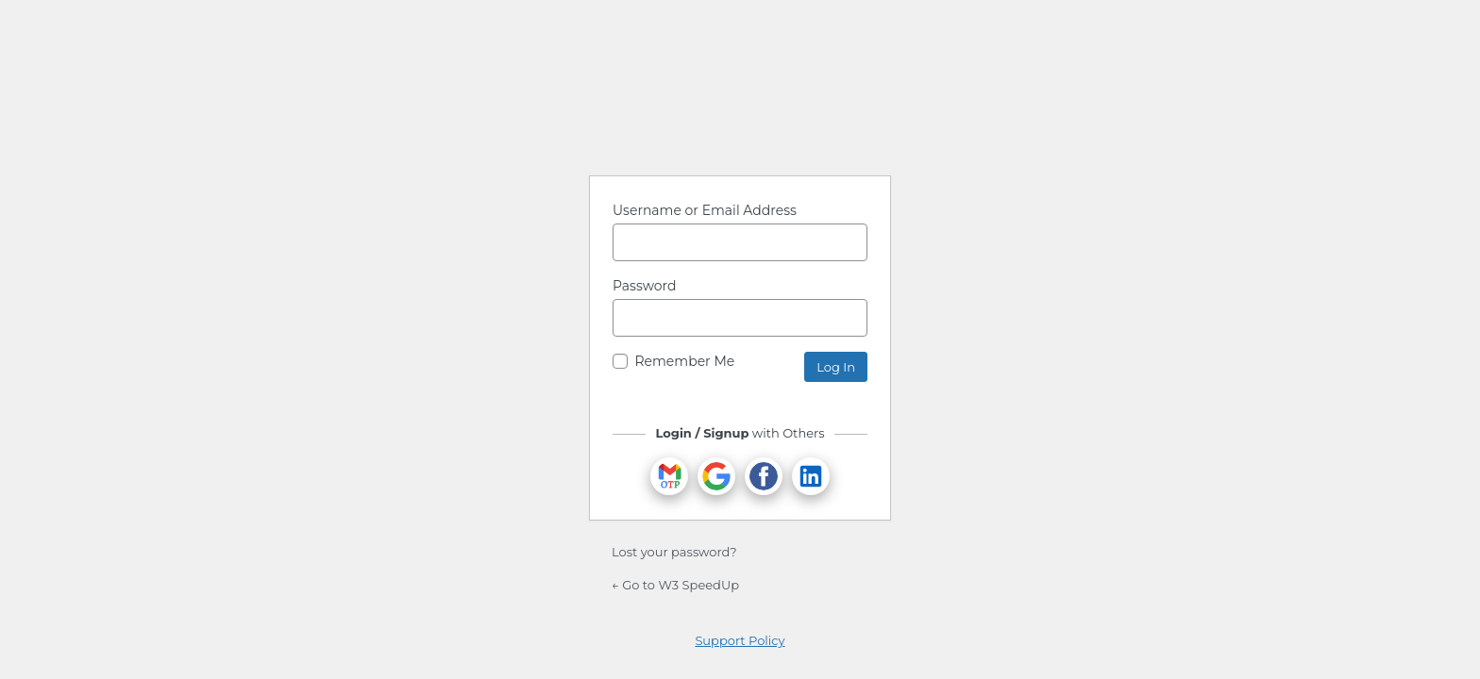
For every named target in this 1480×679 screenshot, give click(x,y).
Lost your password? (674, 551)
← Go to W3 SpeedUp (675, 584)
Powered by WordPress (740, 113)
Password (644, 285)
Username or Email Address (705, 210)
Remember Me (684, 361)
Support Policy (739, 640)
